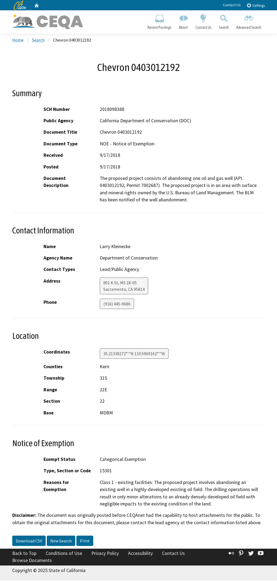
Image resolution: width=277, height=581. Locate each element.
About (183, 21)
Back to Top (24, 554)
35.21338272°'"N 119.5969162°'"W (134, 354)
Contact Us (232, 4)
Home (18, 40)
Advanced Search (248, 21)
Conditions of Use (64, 554)
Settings (256, 5)
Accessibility (140, 554)
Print (85, 541)
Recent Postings (160, 21)
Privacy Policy (105, 554)
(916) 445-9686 (116, 304)
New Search (61, 541)
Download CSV (29, 541)
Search (223, 21)
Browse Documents (32, 561)
